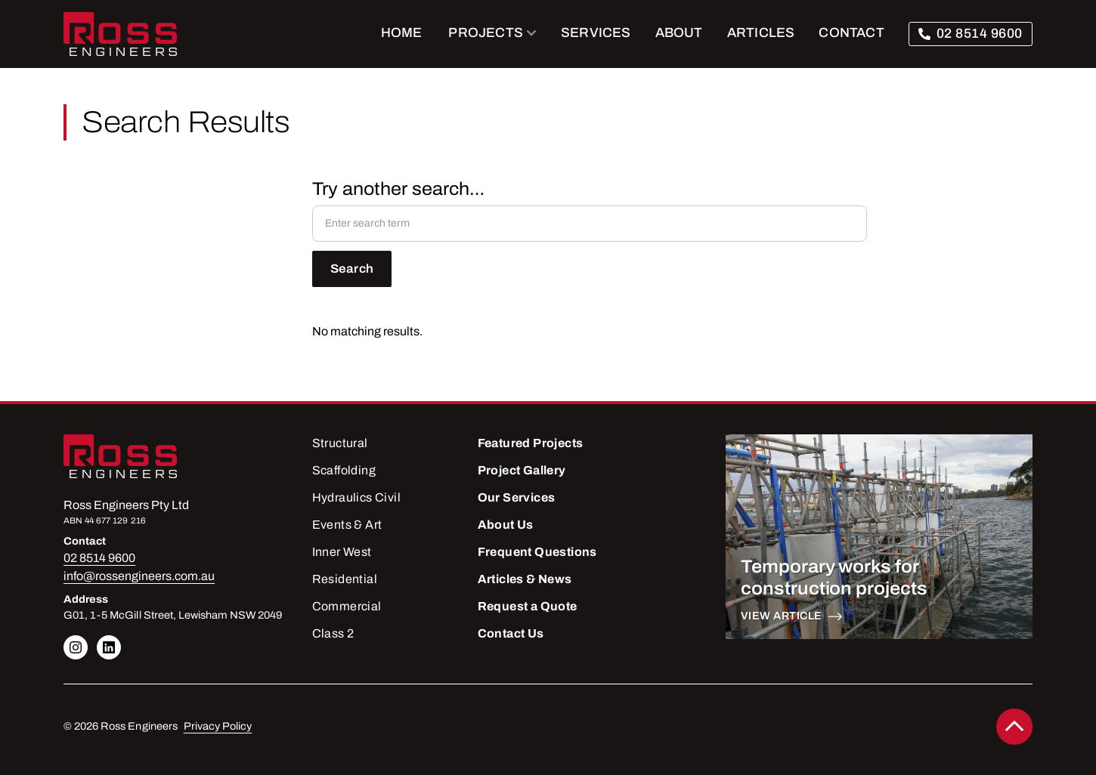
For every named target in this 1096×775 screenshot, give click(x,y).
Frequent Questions (537, 551)
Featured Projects (531, 443)
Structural (340, 443)
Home (402, 33)
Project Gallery (522, 470)
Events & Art (347, 524)
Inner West (342, 551)
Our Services (517, 497)
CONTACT (851, 33)
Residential (344, 579)
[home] (120, 34)
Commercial (347, 606)
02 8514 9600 (980, 33)
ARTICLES (761, 33)
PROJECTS (485, 33)
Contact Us (511, 633)
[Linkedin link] (75, 647)
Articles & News (525, 579)
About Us (506, 524)
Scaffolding (344, 470)
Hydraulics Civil (356, 497)
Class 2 (333, 633)
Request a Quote (527, 606)
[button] (493, 34)
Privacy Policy (218, 726)
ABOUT (679, 33)
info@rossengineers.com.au (139, 576)
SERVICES (596, 33)
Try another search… (398, 189)
